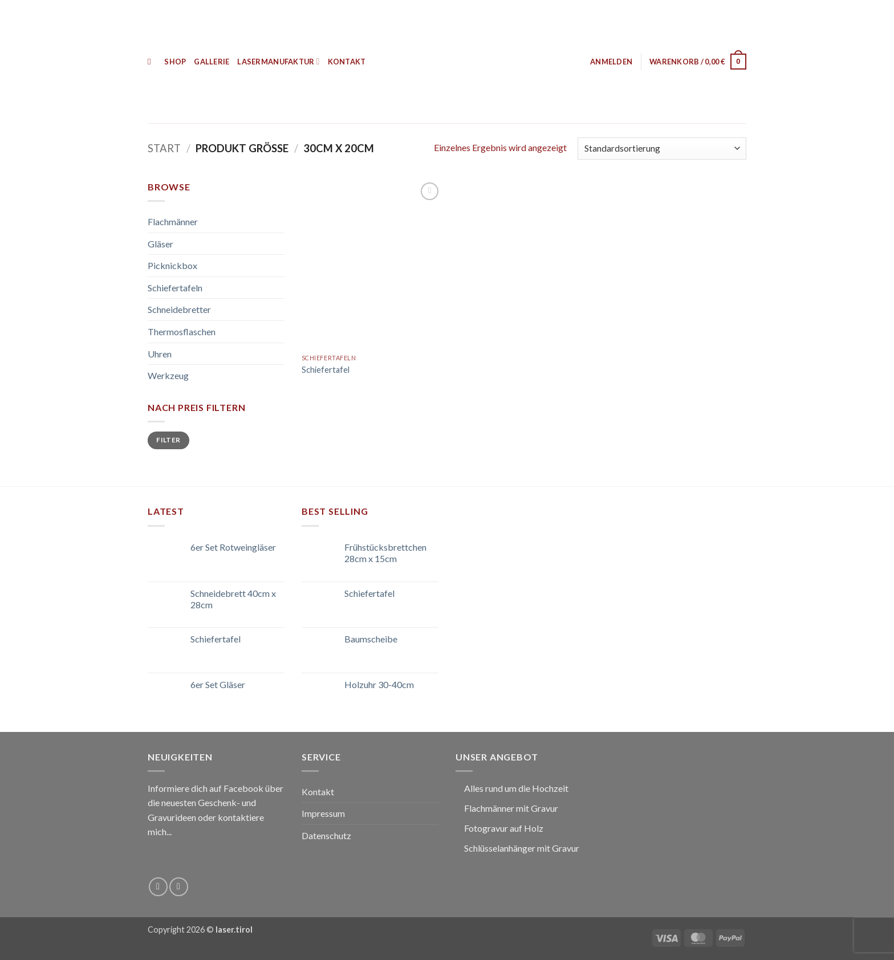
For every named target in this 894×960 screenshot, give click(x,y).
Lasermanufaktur (278, 61)
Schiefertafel (326, 370)
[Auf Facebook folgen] (158, 886)
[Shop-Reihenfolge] (662, 148)
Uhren (160, 353)
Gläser (160, 243)
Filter (168, 440)
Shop (175, 61)
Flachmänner (173, 221)
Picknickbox (172, 265)
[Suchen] (152, 61)
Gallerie (211, 61)
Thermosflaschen (182, 331)
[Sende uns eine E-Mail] (178, 886)
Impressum (323, 813)
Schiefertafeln (175, 287)
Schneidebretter (179, 309)
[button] (611, 61)
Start (164, 148)
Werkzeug (168, 375)
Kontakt (347, 61)
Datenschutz (326, 835)
